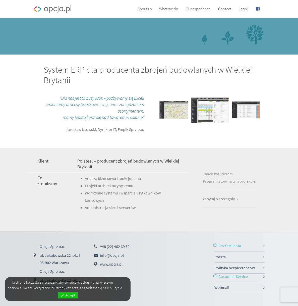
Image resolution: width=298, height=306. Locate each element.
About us (145, 8)
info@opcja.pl (112, 255)
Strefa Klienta (229, 245)
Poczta (220, 256)
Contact (224, 8)
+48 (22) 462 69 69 (115, 246)
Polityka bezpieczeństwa (235, 267)
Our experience (198, 8)
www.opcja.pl (111, 264)
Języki (244, 8)
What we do (168, 8)
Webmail (221, 287)
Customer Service (233, 276)
